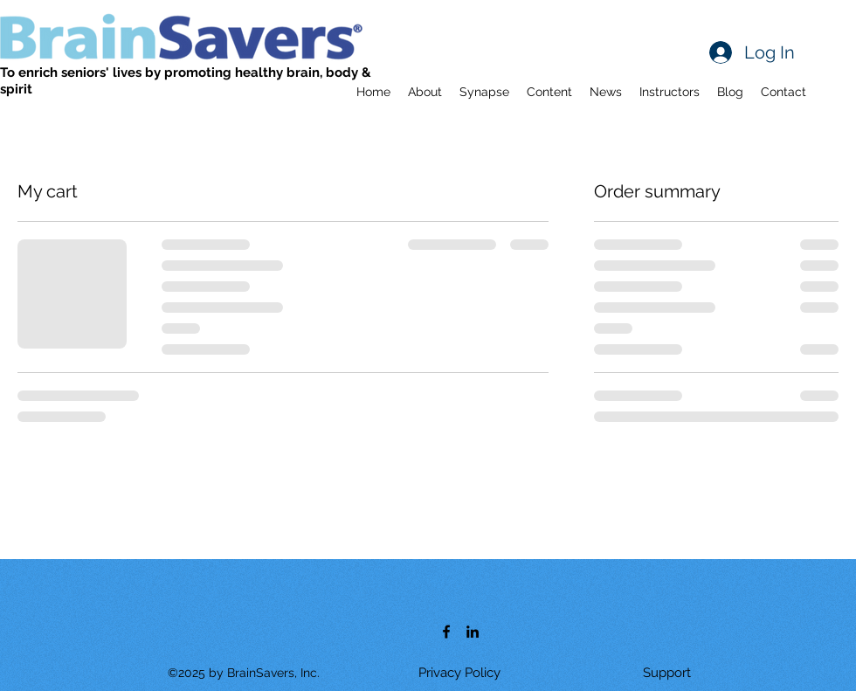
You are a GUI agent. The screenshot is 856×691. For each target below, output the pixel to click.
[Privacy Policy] (459, 672)
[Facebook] (446, 631)
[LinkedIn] (472, 631)
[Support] (666, 672)
